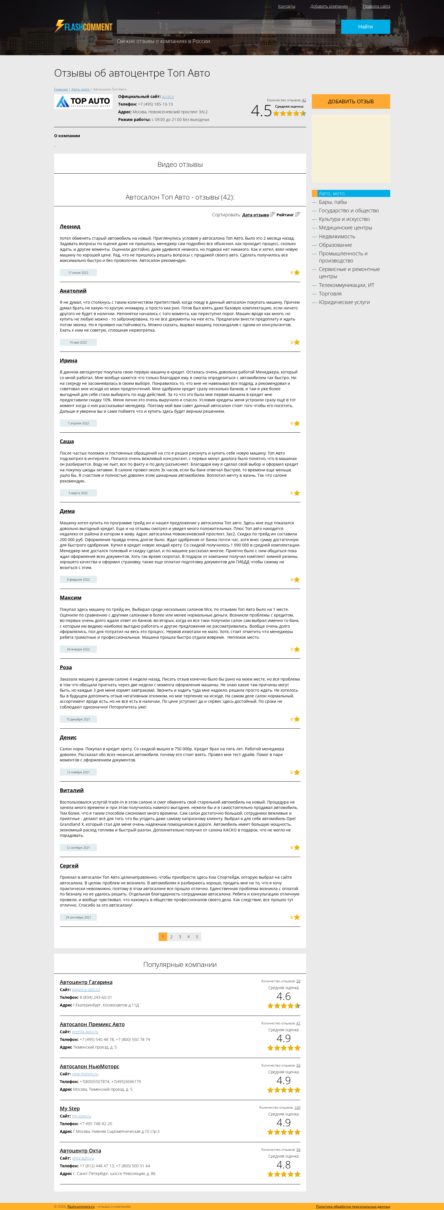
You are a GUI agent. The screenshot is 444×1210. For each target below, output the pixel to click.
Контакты (286, 6)
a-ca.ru (168, 96)
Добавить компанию (329, 6)
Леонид (70, 226)
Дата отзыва (255, 214)
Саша (67, 441)
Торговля (330, 293)
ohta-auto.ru (83, 1158)
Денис (68, 737)
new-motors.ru (85, 1074)
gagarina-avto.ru (86, 989)
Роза (66, 667)
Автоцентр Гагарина (86, 982)
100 (297, 1107)
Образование (335, 244)
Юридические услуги (344, 302)
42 (304, 100)
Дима (67, 511)
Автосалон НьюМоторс (89, 1066)
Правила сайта (376, 6)
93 (298, 1065)
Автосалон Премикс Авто (92, 1024)
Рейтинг (285, 214)
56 (298, 1149)
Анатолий (73, 290)
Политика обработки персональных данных (353, 1206)
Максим (70, 597)
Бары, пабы (333, 201)
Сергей (69, 865)
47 (298, 1023)
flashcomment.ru (81, 1206)
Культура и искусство (344, 218)
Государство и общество (349, 210)
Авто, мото (332, 193)
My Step (70, 1108)
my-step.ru (81, 1116)
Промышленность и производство (343, 257)
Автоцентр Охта (80, 1150)
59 (298, 981)
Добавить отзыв (351, 101)
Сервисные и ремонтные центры (349, 273)
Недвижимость (337, 236)
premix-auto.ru (85, 1031)
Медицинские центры (345, 227)
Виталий (72, 790)
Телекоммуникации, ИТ (346, 285)
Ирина (68, 360)
